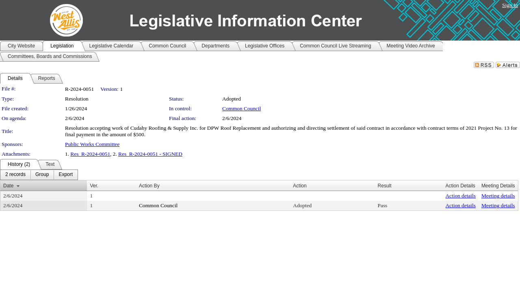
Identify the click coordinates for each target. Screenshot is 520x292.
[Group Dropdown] (42, 175)
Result (385, 186)
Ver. (94, 186)
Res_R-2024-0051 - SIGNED (150, 154)
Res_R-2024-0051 (90, 154)
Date (8, 186)
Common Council (241, 108)
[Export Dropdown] (66, 175)
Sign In (510, 5)
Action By (149, 186)
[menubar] (39, 175)
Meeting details (498, 196)
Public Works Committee (92, 144)
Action (299, 186)
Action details (460, 196)
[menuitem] (15, 175)
